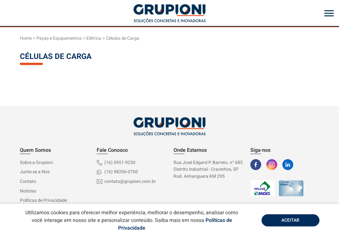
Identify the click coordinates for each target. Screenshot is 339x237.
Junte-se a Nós (35, 171)
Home (26, 38)
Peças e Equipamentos (59, 38)
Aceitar (290, 220)
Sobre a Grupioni (36, 162)
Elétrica (93, 38)
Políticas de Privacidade (43, 200)
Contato (28, 181)
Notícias (28, 191)
